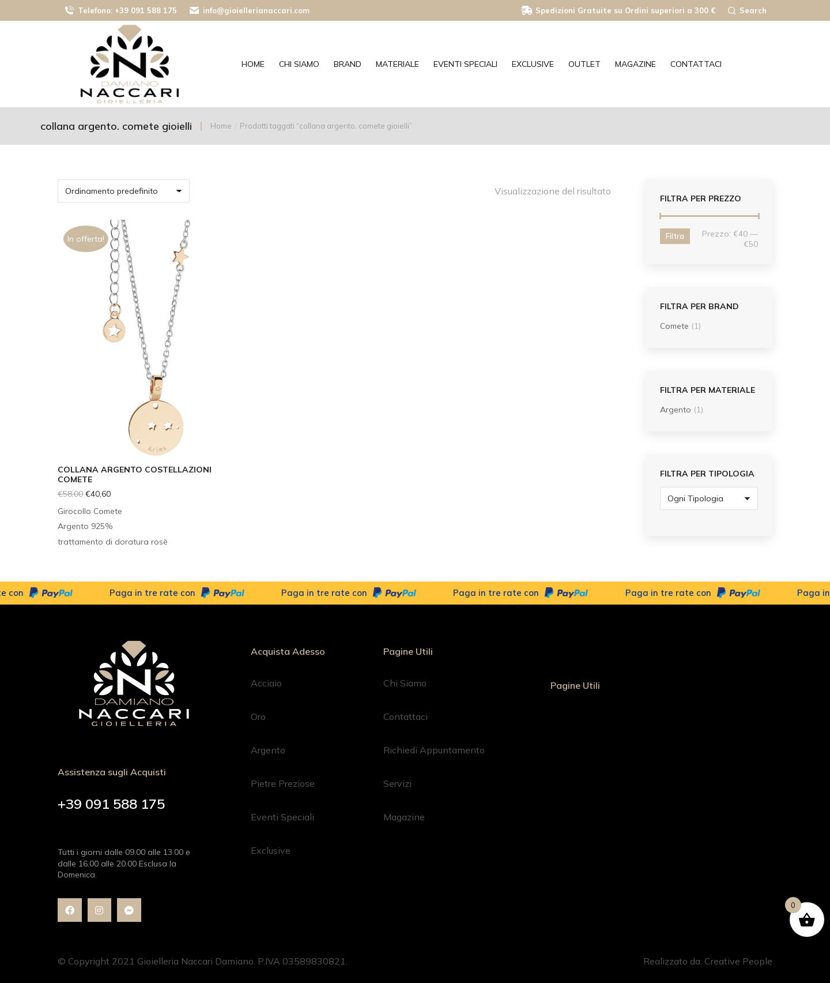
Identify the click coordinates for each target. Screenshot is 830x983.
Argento (675, 409)
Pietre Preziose (283, 783)
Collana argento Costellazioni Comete (135, 474)
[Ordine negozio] (124, 190)
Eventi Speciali (282, 817)
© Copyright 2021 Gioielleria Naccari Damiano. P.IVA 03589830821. (203, 961)
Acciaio (266, 683)
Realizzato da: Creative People (707, 961)
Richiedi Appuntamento (434, 750)
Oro (258, 716)
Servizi (397, 783)
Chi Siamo (405, 683)
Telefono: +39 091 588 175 (120, 10)
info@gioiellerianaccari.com (249, 10)
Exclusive (270, 850)
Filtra (675, 236)
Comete (674, 326)
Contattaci (405, 716)
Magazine (404, 817)
